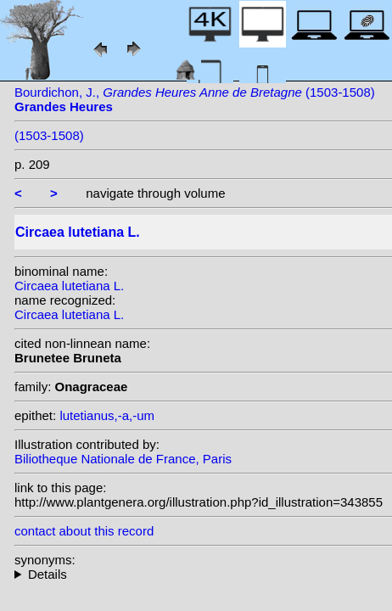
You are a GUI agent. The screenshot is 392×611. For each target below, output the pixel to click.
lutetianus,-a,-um (106, 415)
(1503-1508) (49, 135)
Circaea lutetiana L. (69, 285)
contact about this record (84, 531)
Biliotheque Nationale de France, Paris (123, 458)
